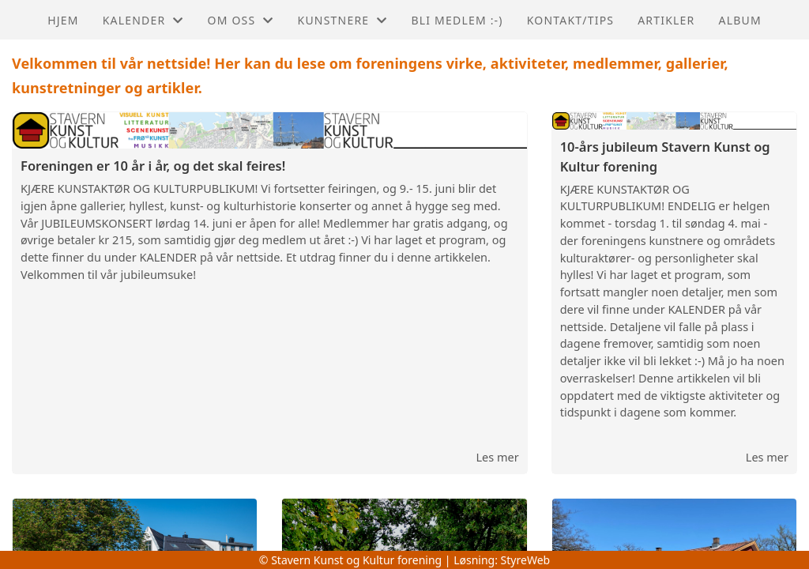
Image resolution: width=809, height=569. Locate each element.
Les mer (497, 457)
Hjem (62, 20)
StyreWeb (526, 559)
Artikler (666, 20)
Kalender (143, 20)
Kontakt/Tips (570, 20)
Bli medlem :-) (456, 20)
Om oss (241, 20)
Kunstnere (343, 20)
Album (739, 20)
